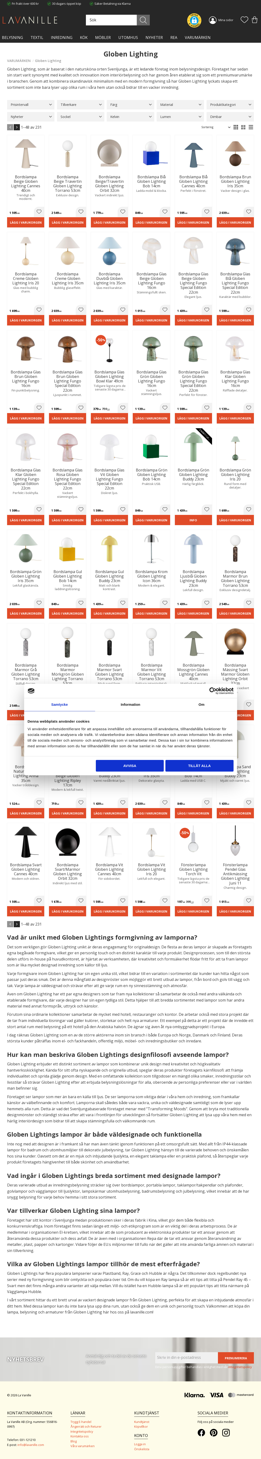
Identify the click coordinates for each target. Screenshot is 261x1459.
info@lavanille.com (31, 1445)
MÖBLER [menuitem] (103, 37)
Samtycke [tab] (59, 704)
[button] (244, 20)
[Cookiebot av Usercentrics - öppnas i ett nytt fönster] (213, 690)
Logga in (140, 1444)
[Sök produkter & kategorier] (117, 20)
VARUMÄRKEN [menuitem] (198, 37)
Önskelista (141, 1449)
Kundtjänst (141, 1422)
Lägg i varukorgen (26, 222)
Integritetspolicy (82, 1431)
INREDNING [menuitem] (61, 37)
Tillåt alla (199, 766)
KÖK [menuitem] (84, 37)
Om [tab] (201, 704)
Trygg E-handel (81, 1422)
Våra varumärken (83, 1446)
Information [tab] (130, 704)
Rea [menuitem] (173, 37)
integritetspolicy (240, 1367)
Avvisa (129, 766)
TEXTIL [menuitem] (37, 37)
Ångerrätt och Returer (86, 1426)
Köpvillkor (141, 1426)
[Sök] (143, 20)
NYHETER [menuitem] (154, 37)
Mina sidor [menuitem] (225, 20)
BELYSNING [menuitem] (12, 37)
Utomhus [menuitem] (128, 37)
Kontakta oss (80, 1436)
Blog (74, 1441)
